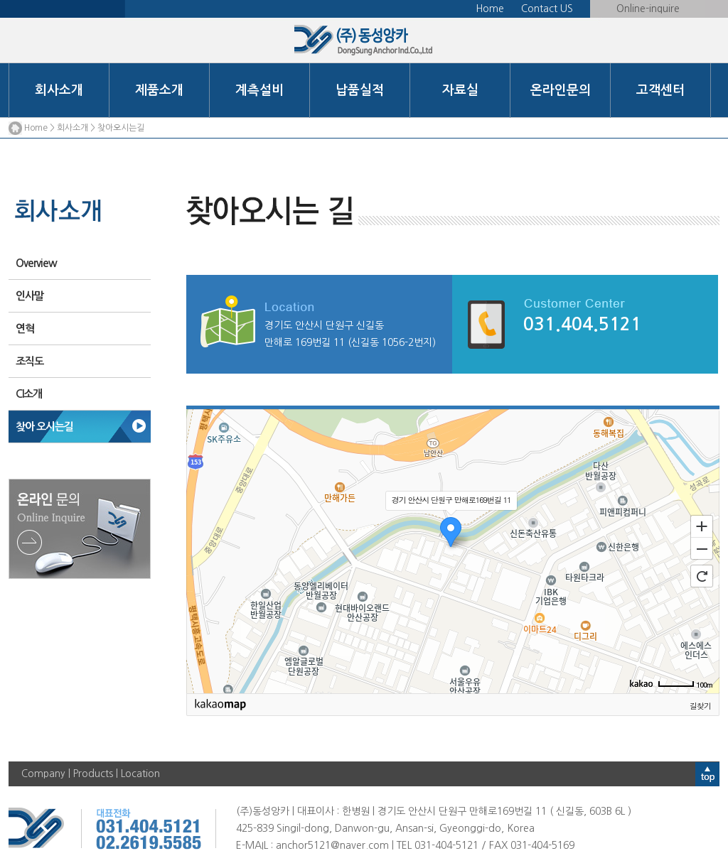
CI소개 (29, 394)
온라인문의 (560, 90)
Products (93, 774)
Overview (36, 263)
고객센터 (660, 90)
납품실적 (360, 90)
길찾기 (700, 705)
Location (140, 774)
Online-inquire (648, 8)
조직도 (29, 361)
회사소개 (59, 90)
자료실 (460, 90)
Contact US (547, 8)
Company (43, 774)
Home (490, 8)
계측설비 (259, 90)
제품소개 (159, 90)
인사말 (29, 296)
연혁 (25, 328)
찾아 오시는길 (44, 426)
